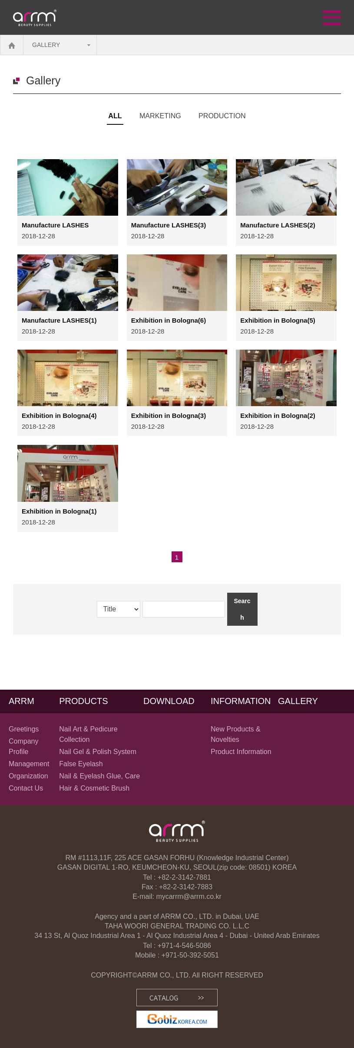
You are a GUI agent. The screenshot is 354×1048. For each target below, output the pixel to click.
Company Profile (23, 746)
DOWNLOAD (169, 701)
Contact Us (26, 788)
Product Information (241, 751)
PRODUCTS (83, 701)
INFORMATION (241, 701)
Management (29, 764)
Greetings (24, 729)
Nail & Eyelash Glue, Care (99, 776)
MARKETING (159, 115)
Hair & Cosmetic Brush (94, 788)
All (112, 115)
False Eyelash (81, 764)
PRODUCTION (224, 115)
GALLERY (46, 44)
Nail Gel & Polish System (97, 751)
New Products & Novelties (236, 734)
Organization (28, 776)
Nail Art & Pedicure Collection (88, 734)
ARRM (21, 701)
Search (242, 609)
